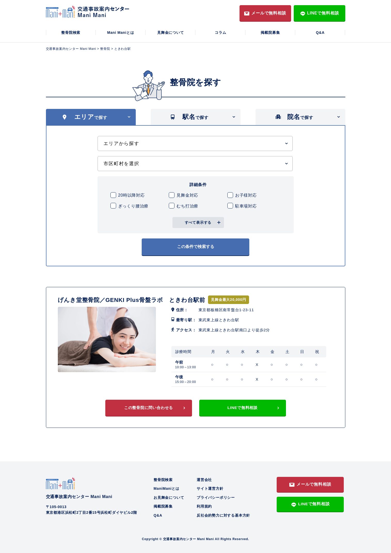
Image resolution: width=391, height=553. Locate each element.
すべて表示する (198, 222)
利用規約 (204, 505)
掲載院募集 (270, 32)
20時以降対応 (131, 195)
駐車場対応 (246, 206)
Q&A (320, 32)
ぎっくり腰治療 (133, 206)
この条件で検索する (195, 245)
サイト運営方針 (210, 487)
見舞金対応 (187, 195)
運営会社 (204, 478)
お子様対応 (246, 195)
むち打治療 (187, 206)
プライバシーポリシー (216, 496)
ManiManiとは (166, 487)
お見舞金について (169, 496)
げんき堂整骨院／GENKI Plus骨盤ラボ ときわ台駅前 (138, 297)
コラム (220, 32)
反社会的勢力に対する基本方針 (223, 513)
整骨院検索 (70, 32)
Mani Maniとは (120, 32)
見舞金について (170, 32)
